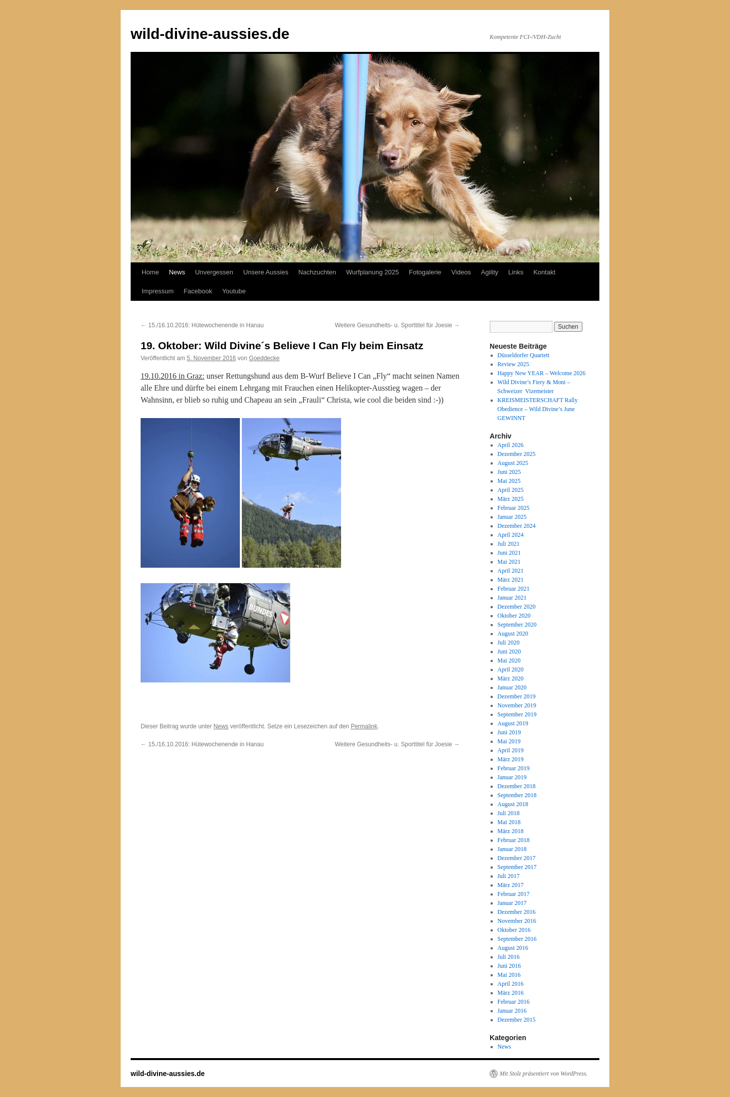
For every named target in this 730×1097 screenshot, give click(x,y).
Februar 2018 (514, 840)
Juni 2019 (509, 732)
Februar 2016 (514, 1001)
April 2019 (511, 750)
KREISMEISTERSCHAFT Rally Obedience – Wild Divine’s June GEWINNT (538, 409)
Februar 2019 (514, 768)
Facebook (197, 291)
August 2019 (513, 723)
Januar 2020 (512, 687)
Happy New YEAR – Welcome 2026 (542, 373)
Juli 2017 (509, 876)
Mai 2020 (509, 660)
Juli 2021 (509, 543)
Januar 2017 (512, 902)
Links (515, 272)
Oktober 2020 (514, 615)
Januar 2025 (512, 516)
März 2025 (511, 498)
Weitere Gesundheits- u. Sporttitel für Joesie (397, 325)
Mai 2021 (509, 561)
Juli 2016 (509, 956)
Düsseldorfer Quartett (523, 355)
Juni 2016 (509, 965)
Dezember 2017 (517, 858)
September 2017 (517, 867)
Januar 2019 (512, 777)
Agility (490, 272)
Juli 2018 (509, 813)
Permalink (364, 726)
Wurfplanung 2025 (372, 272)
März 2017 (511, 884)
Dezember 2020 (517, 606)
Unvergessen (214, 272)
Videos (461, 272)
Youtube (233, 291)
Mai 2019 (509, 741)
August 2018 (513, 804)
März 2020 (511, 678)
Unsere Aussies (265, 272)
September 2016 (517, 938)
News (177, 272)
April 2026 (511, 444)
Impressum (158, 291)
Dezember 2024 (517, 525)
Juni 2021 (509, 552)
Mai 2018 (509, 822)
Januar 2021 (512, 597)
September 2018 (517, 795)
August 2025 (513, 462)
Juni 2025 (509, 471)
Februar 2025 (514, 507)
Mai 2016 (509, 974)
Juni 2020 (509, 651)
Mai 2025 (509, 480)
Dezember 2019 (517, 696)
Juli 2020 (509, 642)
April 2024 (511, 534)
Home (150, 272)
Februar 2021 (514, 588)
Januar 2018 (512, 849)
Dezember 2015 (517, 1019)
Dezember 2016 (517, 911)
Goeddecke (264, 358)
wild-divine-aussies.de (210, 33)
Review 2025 (514, 364)
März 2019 (511, 759)
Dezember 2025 (517, 453)
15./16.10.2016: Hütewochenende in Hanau (202, 325)
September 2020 (517, 624)
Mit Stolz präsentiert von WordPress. (543, 1073)
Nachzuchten (317, 272)
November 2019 (517, 705)
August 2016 (513, 947)
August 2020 (513, 633)
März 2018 (511, 831)
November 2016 (517, 920)
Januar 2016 (512, 1010)
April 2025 (511, 489)
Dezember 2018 (517, 786)
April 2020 (511, 669)
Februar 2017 (514, 893)
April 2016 (511, 983)
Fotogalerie (425, 272)
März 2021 (511, 579)
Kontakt (544, 272)
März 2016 (511, 992)
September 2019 (517, 714)
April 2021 (511, 570)
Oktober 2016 (514, 929)
